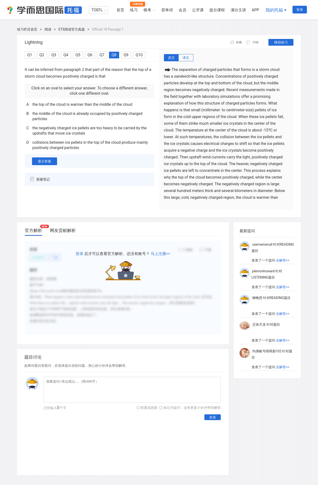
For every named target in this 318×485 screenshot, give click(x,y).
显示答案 (44, 161)
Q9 (126, 55)
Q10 (139, 55)
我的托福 (274, 9)
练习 (134, 10)
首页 (120, 10)
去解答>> (283, 260)
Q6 (90, 55)
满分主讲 (238, 10)
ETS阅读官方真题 (71, 29)
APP (255, 10)
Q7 (102, 55)
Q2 (41, 55)
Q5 (78, 55)
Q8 (114, 55)
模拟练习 (281, 42)
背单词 (167, 10)
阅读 (48, 29)
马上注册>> (160, 253)
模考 (147, 10)
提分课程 (217, 10)
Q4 (66, 55)
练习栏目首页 (27, 29)
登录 (299, 10)
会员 (182, 10)
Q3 (54, 55)
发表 (212, 417)
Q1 (29, 55)
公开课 (198, 10)
